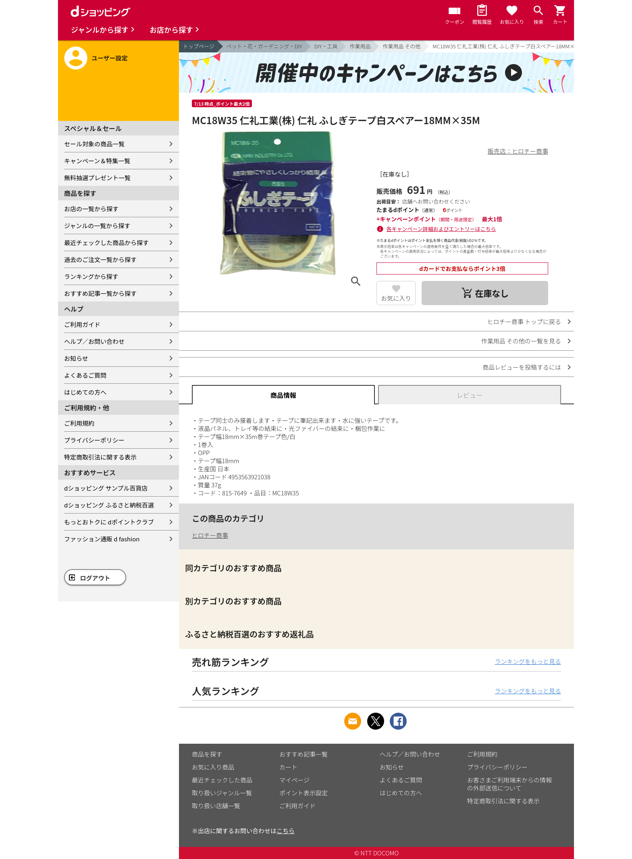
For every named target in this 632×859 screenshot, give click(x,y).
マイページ (294, 780)
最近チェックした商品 (222, 780)
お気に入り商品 (213, 767)
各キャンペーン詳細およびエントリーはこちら (441, 229)
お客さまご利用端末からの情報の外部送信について (509, 784)
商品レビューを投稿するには (521, 367)
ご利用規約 (79, 423)
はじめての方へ (85, 392)
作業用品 (359, 46)
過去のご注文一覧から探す (100, 259)
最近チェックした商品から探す (106, 242)
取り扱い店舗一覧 (216, 805)
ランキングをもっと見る (528, 661)
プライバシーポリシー (94, 440)
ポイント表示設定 (303, 792)
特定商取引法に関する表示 (100, 457)
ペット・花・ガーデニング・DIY (264, 46)
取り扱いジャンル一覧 (222, 792)
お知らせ (76, 358)
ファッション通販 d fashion (101, 539)
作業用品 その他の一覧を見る (521, 341)
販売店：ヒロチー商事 (518, 151)
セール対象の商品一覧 (94, 143)
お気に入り (396, 298)
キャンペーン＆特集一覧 (97, 160)
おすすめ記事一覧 (303, 754)
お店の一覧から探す (91, 208)
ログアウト (95, 578)
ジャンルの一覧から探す (97, 225)
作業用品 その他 (401, 46)
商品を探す (207, 754)
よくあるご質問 (85, 375)
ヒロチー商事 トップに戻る (524, 321)
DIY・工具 (326, 46)
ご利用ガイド (82, 324)
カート (288, 767)
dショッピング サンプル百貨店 (106, 488)
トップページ (198, 46)
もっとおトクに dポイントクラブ (109, 522)
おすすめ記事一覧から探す (100, 293)
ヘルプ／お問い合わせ (94, 341)
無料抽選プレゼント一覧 (97, 177)
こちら (285, 830)
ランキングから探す (91, 276)
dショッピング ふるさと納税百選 (109, 505)
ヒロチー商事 (210, 535)
